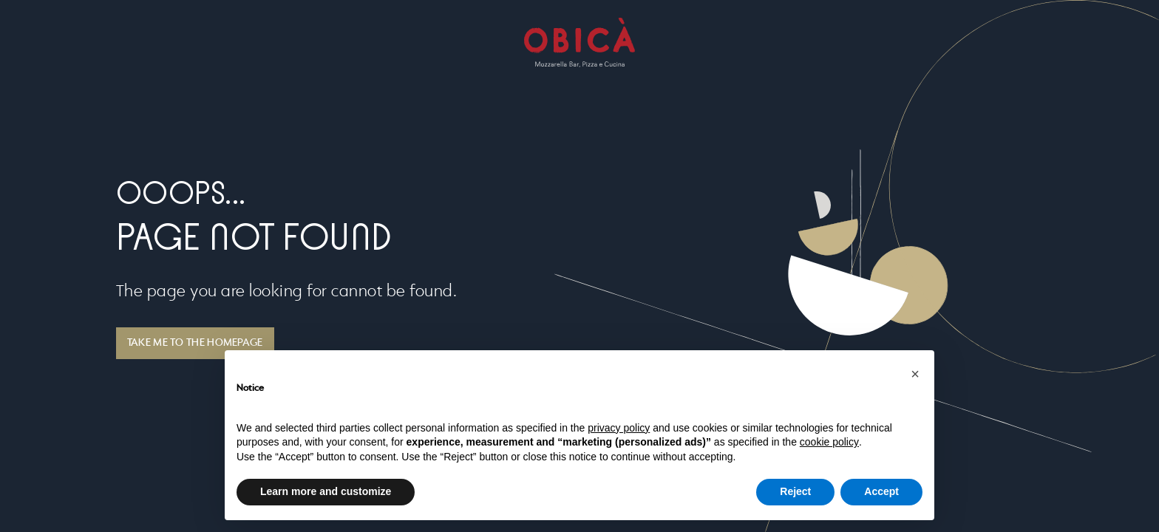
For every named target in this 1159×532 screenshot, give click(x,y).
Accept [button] (881, 491)
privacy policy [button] (619, 428)
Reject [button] (795, 491)
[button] (915, 374)
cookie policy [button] (829, 442)
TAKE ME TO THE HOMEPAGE (195, 343)
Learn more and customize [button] (325, 491)
